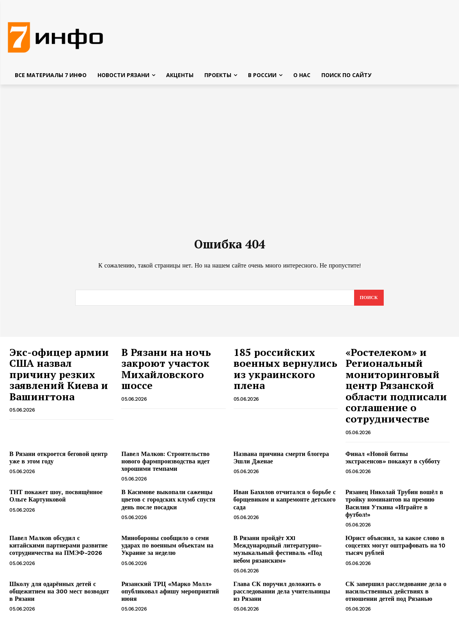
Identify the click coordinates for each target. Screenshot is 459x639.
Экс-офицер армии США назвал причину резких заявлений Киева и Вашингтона (59, 379)
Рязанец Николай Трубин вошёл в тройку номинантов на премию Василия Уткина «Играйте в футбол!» (394, 508)
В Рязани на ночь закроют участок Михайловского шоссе (166, 373)
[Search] (368, 302)
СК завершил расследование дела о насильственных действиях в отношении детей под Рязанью (396, 596)
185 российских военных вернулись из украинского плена (285, 373)
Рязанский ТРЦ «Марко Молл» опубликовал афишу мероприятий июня (170, 596)
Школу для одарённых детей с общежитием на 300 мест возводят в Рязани (59, 596)
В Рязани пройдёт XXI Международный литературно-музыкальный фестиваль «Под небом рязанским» (278, 554)
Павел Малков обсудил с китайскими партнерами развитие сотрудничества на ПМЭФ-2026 (58, 550)
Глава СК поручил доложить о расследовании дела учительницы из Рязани (282, 596)
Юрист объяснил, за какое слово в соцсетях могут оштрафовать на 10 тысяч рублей (396, 550)
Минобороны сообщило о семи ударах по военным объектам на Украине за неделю (167, 550)
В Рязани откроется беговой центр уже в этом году (58, 462)
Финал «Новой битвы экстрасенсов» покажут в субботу (393, 462)
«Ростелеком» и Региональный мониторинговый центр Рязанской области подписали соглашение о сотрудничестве (396, 390)
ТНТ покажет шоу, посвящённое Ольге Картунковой (56, 500)
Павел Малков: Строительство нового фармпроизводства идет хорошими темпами (165, 466)
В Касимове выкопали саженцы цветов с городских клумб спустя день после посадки (168, 504)
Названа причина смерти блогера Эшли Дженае (281, 462)
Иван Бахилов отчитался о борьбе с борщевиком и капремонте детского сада (285, 504)
